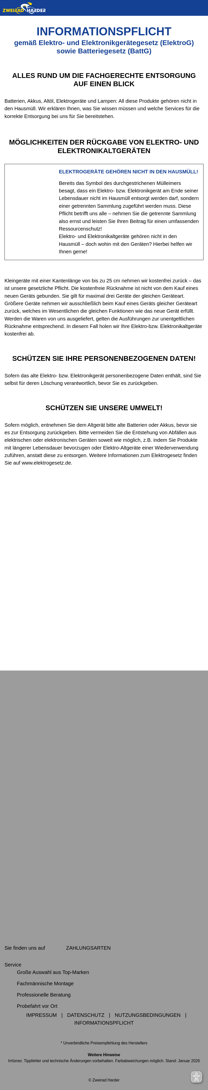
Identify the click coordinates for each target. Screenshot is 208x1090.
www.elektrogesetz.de (46, 463)
